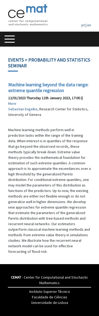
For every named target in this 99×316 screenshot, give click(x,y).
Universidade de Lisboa (49, 302)
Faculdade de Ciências (49, 297)
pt (83, 25)
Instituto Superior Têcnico (49, 291)
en (89, 25)
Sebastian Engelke (22, 109)
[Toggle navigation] (9, 39)
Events (16, 60)
